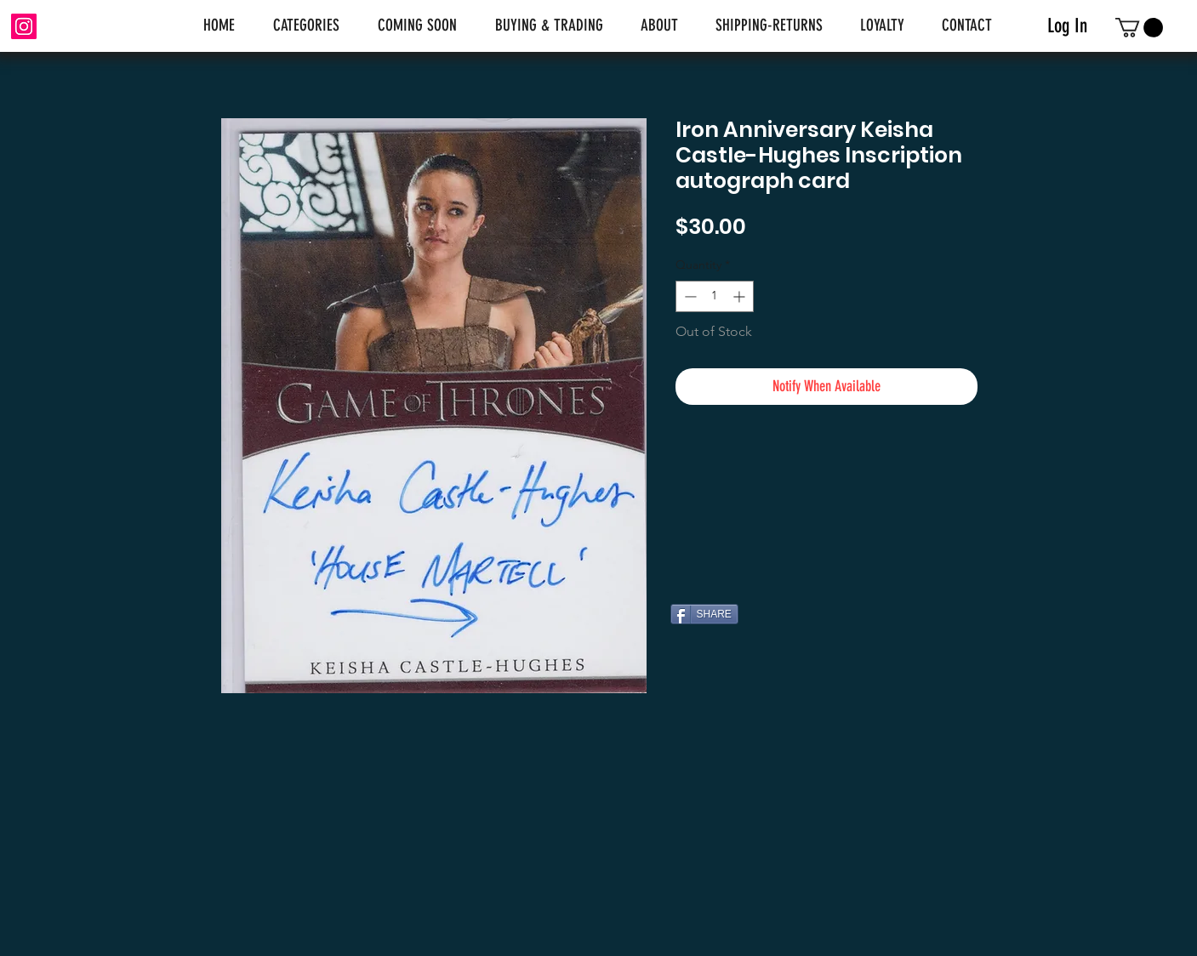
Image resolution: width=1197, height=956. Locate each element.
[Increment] (740, 296)
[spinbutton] (714, 296)
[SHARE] (704, 614)
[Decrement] (688, 296)
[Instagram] (24, 26)
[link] (1139, 27)
